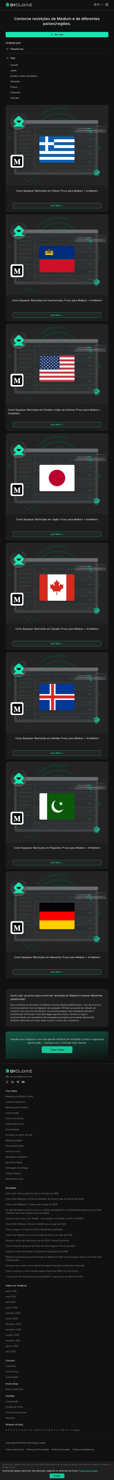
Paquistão (15, 92)
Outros (76, 1430)
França (13, 87)
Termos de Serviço (15, 1449)
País (10, 58)
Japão (13, 70)
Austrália (14, 98)
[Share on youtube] (23, 1081)
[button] (98, 4)
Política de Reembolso (83, 1449)
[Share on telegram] (17, 1081)
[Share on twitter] (7, 1081)
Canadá (14, 65)
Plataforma (14, 49)
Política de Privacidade (37, 1449)
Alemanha (15, 81)
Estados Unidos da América (23, 76)
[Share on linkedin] (12, 1081)
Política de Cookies (60, 1449)
